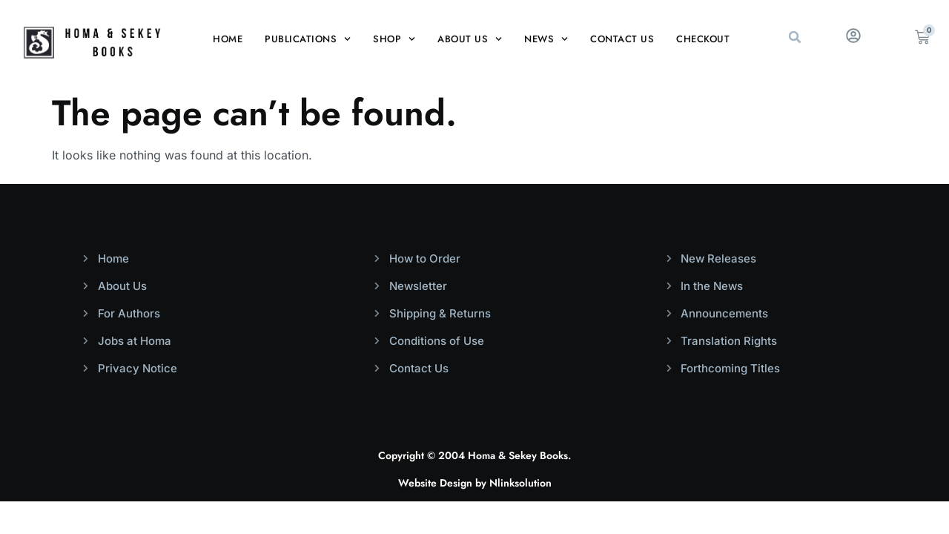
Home (227, 39)
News (546, 39)
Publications (308, 39)
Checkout (703, 39)
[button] (795, 37)
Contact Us (622, 39)
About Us (469, 39)
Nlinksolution (520, 482)
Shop (394, 39)
